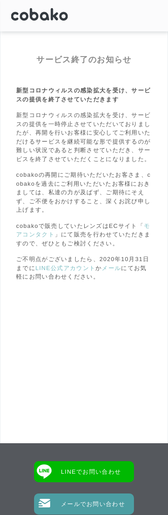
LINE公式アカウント (65, 268)
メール (111, 268)
